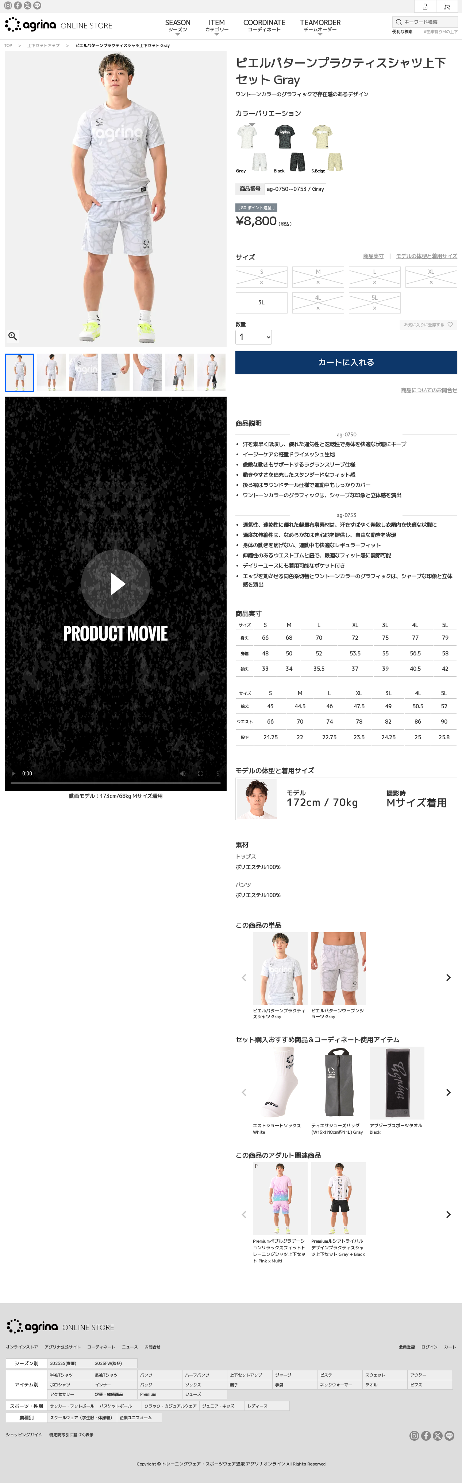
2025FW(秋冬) (108, 1363)
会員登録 (407, 1347)
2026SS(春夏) (63, 1363)
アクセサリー (62, 1394)
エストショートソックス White (280, 1091)
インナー (103, 1384)
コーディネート (101, 1347)
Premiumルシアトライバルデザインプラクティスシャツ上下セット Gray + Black (338, 1209)
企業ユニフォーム (136, 1417)
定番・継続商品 (109, 1394)
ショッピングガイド (24, 1434)
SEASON (177, 26)
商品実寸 (373, 256)
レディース (257, 1406)
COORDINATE (264, 26)
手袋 (279, 1384)
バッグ (146, 1384)
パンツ (146, 1375)
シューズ (193, 1394)
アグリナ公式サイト (63, 1347)
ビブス (416, 1384)
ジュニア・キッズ (218, 1406)
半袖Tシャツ (61, 1375)
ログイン (429, 1347)
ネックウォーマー (336, 1384)
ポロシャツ (60, 1384)
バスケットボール (116, 1406)
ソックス (193, 1384)
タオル (371, 1384)
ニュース (130, 1347)
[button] (244, 977)
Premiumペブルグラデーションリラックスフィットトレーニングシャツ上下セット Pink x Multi (280, 1213)
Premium (148, 1394)
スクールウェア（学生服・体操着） (82, 1417)
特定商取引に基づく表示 (71, 1434)
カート (450, 1347)
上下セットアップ (43, 45)
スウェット (375, 1375)
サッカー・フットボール (72, 1406)
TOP (8, 45)
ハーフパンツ (197, 1375)
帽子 (234, 1384)
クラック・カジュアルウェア (171, 1406)
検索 (397, 22)
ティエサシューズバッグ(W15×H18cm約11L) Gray (338, 1091)
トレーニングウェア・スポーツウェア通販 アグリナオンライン (223, 1464)
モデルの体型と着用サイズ (426, 256)
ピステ (326, 1375)
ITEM (217, 26)
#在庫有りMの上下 (441, 31)
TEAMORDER (320, 26)
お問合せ (153, 1347)
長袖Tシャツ (106, 1375)
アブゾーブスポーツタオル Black (397, 1091)
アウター (418, 1375)
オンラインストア (22, 1347)
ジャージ (283, 1375)
